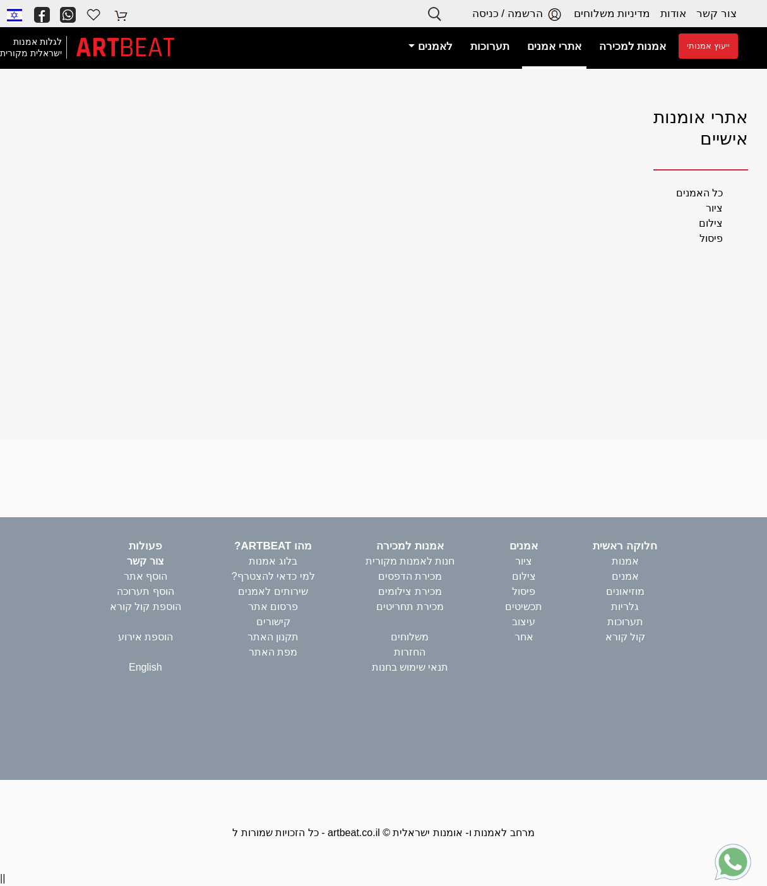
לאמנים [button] (434, 46)
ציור (714, 208)
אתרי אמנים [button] (554, 46)
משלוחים (410, 637)
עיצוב (523, 621)
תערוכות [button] (489, 46)
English (145, 667)
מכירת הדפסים (410, 576)
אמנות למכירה (410, 546)
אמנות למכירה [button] (633, 46)
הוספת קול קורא (145, 606)
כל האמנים (699, 193)
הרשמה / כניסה (518, 14)
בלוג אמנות (273, 561)
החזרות (409, 652)
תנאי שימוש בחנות (410, 667)
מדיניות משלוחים (612, 14)
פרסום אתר (273, 606)
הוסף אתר (145, 576)
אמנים (625, 576)
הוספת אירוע (145, 637)
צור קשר (716, 14)
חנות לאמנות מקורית (410, 561)
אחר (523, 637)
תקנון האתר (273, 637)
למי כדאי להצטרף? (273, 576)
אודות (673, 14)
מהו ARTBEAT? (273, 546)
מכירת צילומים (409, 591)
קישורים (273, 621)
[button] (14, 14)
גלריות (625, 606)
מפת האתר (273, 652)
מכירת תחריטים (409, 606)
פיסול (711, 238)
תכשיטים (523, 606)
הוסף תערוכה (145, 591)
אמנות (625, 561)
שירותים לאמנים (272, 591)
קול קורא (625, 637)
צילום (711, 223)
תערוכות (625, 621)
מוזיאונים (625, 591)
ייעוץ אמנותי (708, 46)
